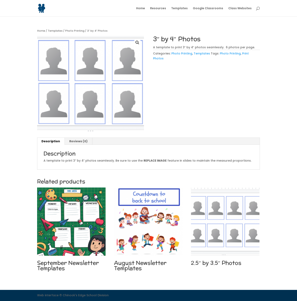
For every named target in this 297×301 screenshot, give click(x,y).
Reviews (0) (78, 141)
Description (50, 141)
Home (140, 8)
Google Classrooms (208, 8)
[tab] (51, 141)
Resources (158, 8)
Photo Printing (74, 31)
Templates (179, 8)
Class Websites (240, 8)
